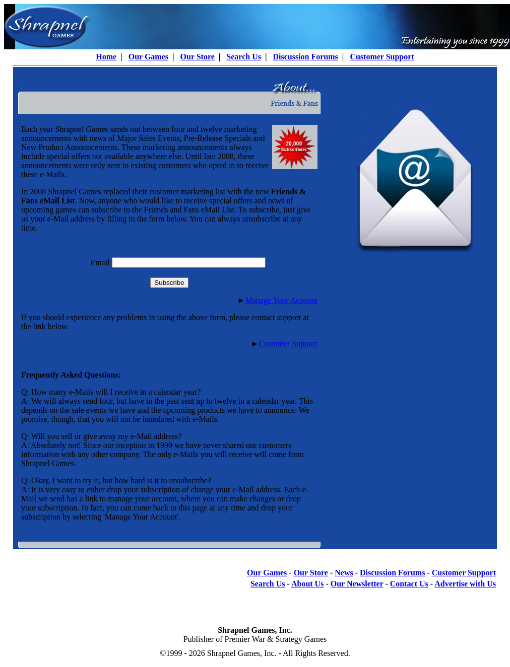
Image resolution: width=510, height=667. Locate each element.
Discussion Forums (305, 56)
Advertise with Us (465, 583)
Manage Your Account (281, 300)
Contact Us (409, 583)
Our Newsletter (357, 583)
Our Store (197, 56)
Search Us (243, 56)
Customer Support (382, 56)
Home (106, 56)
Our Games (148, 56)
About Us (307, 583)
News (344, 572)
